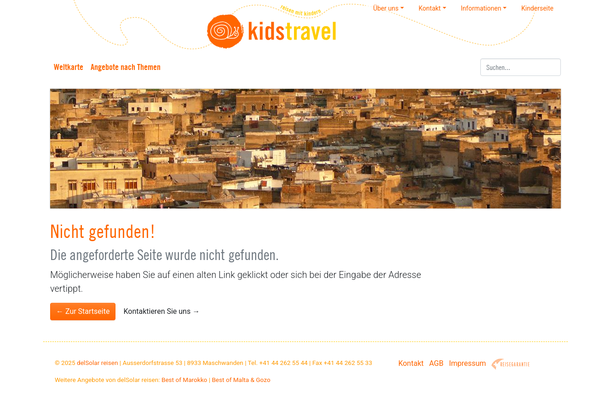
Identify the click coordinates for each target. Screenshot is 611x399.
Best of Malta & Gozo (241, 379)
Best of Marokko (184, 379)
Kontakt (411, 363)
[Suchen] (520, 67)
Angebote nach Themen (126, 67)
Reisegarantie (510, 364)
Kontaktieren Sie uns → (161, 311)
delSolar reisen (97, 362)
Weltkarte (68, 67)
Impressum (467, 363)
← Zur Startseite (83, 311)
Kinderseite (537, 8)
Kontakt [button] (430, 8)
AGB (436, 363)
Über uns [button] (385, 8)
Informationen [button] (481, 8)
